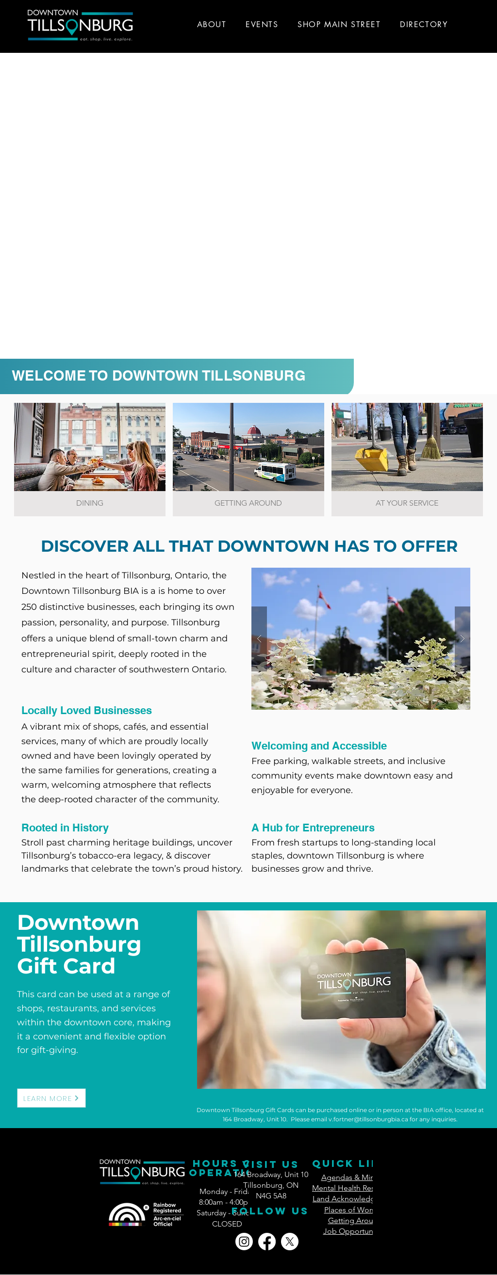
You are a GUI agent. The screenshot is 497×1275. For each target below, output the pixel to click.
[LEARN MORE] (51, 1098)
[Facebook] (267, 1241)
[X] (289, 1241)
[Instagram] (244, 1241)
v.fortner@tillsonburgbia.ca (368, 1119)
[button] (360, 639)
